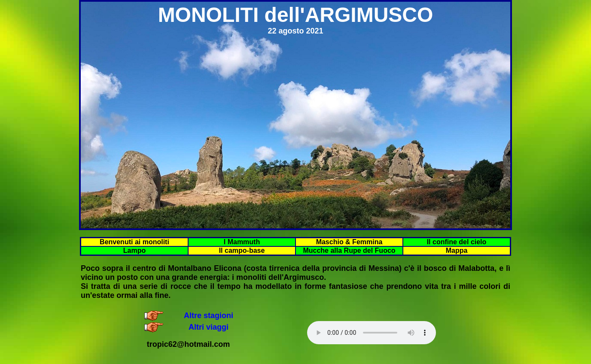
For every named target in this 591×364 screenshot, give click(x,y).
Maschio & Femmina (349, 242)
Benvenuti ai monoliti (134, 242)
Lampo (134, 250)
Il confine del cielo (457, 242)
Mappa (457, 250)
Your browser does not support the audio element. (371, 332)
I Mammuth (242, 242)
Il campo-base (242, 250)
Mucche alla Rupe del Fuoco (349, 250)
